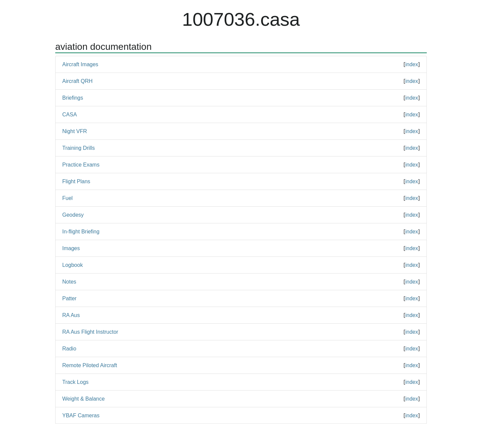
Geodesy (73, 215)
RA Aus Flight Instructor (90, 332)
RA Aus (71, 315)
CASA (69, 114)
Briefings (72, 98)
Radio (69, 348)
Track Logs (75, 382)
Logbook (72, 265)
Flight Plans (76, 181)
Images (71, 248)
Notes (69, 282)
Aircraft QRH (77, 81)
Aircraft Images (80, 64)
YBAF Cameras (80, 415)
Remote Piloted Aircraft (89, 365)
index (411, 64)
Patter (69, 298)
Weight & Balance (83, 399)
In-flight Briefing (80, 231)
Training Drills (78, 148)
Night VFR (74, 131)
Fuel (67, 198)
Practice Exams (80, 165)
